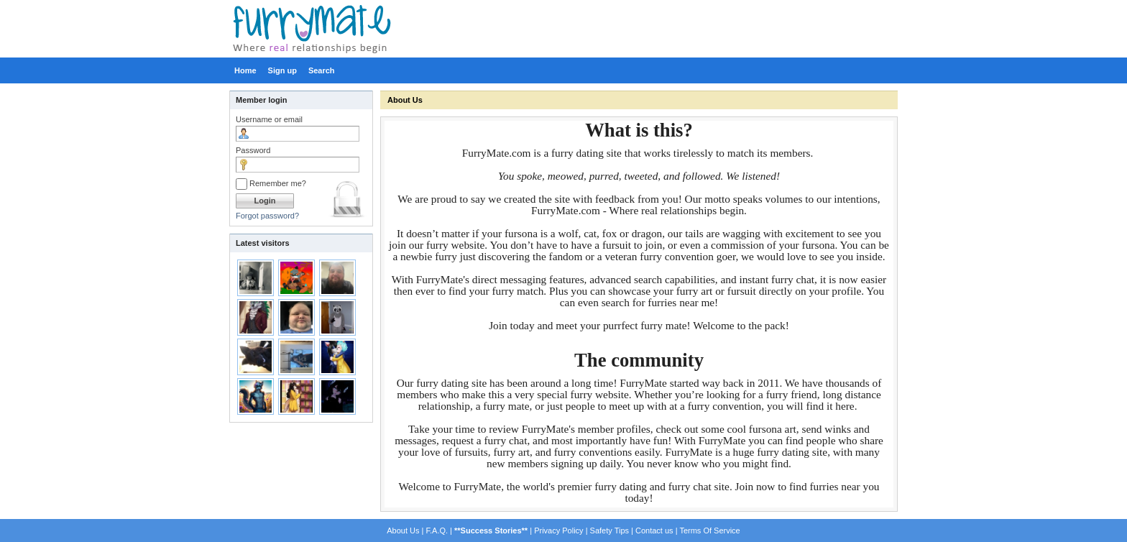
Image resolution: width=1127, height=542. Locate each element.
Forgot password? (267, 215)
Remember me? (271, 183)
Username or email (269, 119)
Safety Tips (609, 530)
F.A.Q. (437, 530)
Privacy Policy (558, 530)
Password (253, 150)
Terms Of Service (709, 530)
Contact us (654, 530)
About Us (405, 100)
